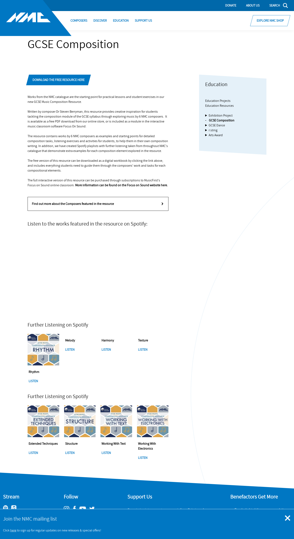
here (13, 530)
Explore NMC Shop (270, 20)
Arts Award (216, 135)
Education (121, 20)
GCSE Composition (221, 120)
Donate (230, 5)
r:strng (213, 130)
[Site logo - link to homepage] (35, 18)
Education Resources (219, 105)
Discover (100, 20)
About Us (252, 5)
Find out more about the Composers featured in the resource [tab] (73, 203)
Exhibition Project (221, 115)
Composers (78, 20)
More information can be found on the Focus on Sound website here (121, 185)
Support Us (143, 20)
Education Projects (218, 100)
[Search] (276, 5)
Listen (34, 381)
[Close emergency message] (288, 518)
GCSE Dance (217, 125)
